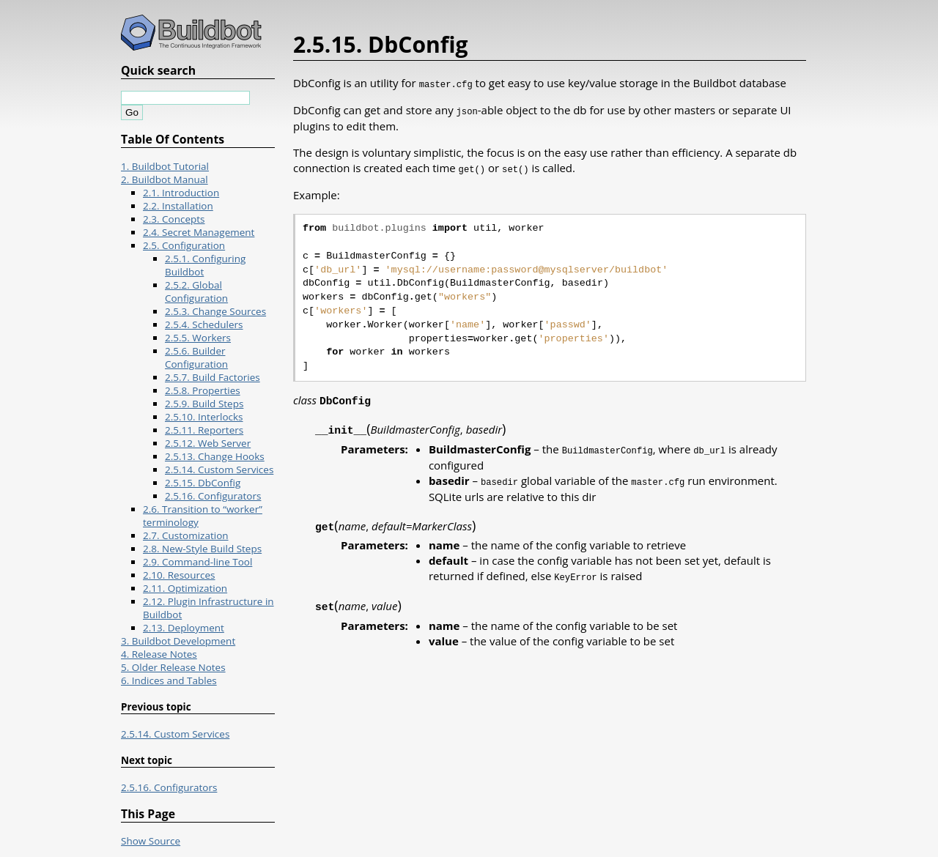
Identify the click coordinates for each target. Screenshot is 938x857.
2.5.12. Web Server (208, 443)
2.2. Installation (178, 205)
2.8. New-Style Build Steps (202, 548)
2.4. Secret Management (198, 232)
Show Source (150, 840)
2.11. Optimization (185, 588)
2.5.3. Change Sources (215, 311)
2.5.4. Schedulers (204, 324)
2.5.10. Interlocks (204, 416)
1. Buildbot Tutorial (165, 166)
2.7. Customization (186, 535)
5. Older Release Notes (173, 667)
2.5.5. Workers (198, 337)
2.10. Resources (179, 575)
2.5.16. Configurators (213, 495)
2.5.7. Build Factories (212, 377)
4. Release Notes (159, 654)
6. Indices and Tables (169, 680)
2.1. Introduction (181, 192)
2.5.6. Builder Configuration (196, 357)
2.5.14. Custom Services (219, 469)
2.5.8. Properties (202, 390)
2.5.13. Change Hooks (215, 456)
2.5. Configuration (184, 245)
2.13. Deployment (183, 627)
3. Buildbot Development (178, 641)
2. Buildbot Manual (164, 179)
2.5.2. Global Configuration (196, 291)
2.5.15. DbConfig (202, 482)
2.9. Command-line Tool (197, 561)
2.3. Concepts (174, 219)
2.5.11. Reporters (204, 430)
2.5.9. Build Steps (204, 403)
